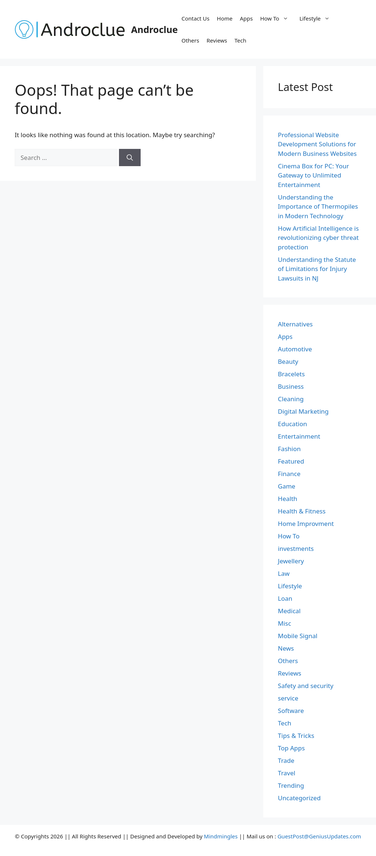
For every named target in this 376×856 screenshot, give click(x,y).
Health (287, 498)
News (286, 648)
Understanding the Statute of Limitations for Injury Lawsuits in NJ (317, 268)
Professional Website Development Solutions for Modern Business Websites (317, 144)
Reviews (216, 40)
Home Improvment (306, 523)
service (288, 698)
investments (296, 548)
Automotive (295, 349)
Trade (286, 760)
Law (284, 573)
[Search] (130, 158)
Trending (291, 785)
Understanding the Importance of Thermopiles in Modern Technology (318, 206)
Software (291, 710)
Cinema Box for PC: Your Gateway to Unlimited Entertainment (313, 175)
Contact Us (195, 18)
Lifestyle (318, 18)
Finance (289, 473)
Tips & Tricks (296, 735)
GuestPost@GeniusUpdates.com (319, 836)
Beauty (288, 361)
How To (278, 18)
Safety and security (305, 685)
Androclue (154, 29)
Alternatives (295, 324)
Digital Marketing (303, 411)
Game (286, 486)
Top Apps (291, 748)
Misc (284, 623)
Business (291, 386)
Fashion (289, 449)
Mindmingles (221, 836)
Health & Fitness (302, 511)
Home (225, 18)
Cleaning (291, 399)
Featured (291, 461)
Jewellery (291, 561)
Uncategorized (299, 798)
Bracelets (291, 374)
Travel (286, 773)
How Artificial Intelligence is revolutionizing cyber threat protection (318, 237)
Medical (289, 611)
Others (190, 40)
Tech (240, 40)
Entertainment (299, 436)
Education (292, 424)
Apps (246, 18)
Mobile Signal (298, 636)
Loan (285, 598)
